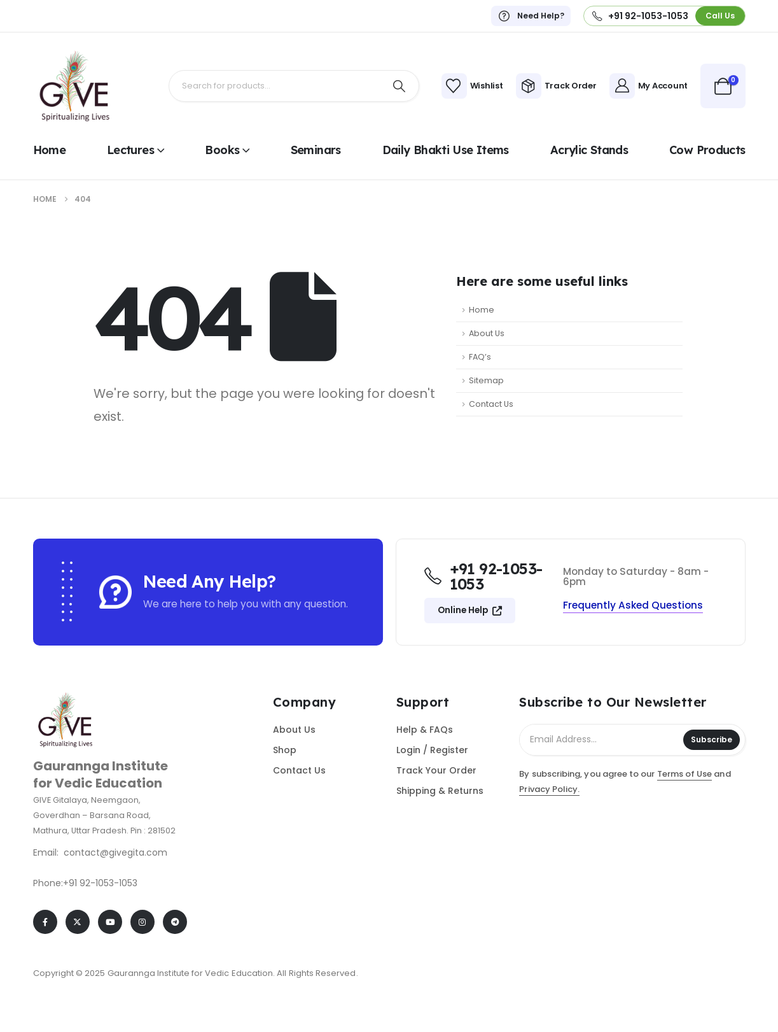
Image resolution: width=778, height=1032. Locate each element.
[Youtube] (110, 922)
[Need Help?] (530, 16)
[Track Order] (556, 86)
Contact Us (491, 404)
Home (49, 150)
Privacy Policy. (549, 789)
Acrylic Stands (589, 150)
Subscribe (711, 739)
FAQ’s (480, 356)
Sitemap (486, 380)
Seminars (316, 150)
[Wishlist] (472, 86)
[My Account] (648, 86)
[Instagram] (142, 922)
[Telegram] (175, 922)
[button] (720, 15)
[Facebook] (45, 922)
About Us (486, 333)
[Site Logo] (74, 86)
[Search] (399, 86)
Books (222, 150)
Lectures (130, 150)
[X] (78, 922)
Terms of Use (684, 774)
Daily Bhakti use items (445, 150)
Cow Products (707, 150)
